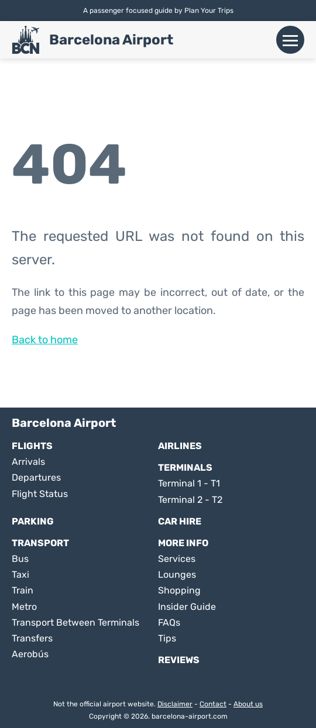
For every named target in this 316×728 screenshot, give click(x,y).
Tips (167, 638)
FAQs (169, 622)
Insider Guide (187, 606)
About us (248, 704)
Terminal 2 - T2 (190, 499)
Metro (24, 606)
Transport (40, 542)
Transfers (32, 638)
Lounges (177, 574)
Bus (20, 558)
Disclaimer (175, 704)
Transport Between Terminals (75, 622)
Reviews (179, 659)
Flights (32, 445)
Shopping (179, 590)
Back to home (45, 339)
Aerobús (30, 654)
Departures (36, 477)
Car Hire (179, 521)
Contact (213, 704)
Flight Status (40, 493)
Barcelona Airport (111, 40)
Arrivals (28, 461)
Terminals (185, 467)
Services (176, 558)
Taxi (20, 574)
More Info (183, 542)
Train (22, 590)
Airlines (180, 445)
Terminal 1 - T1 (189, 483)
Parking (33, 521)
